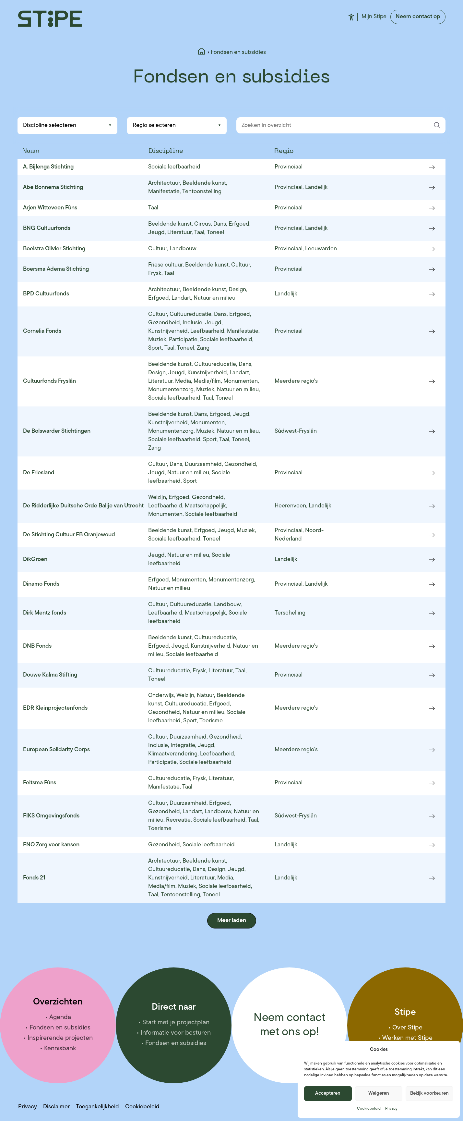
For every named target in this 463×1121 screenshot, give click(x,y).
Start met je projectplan (175, 1022)
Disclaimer (56, 1107)
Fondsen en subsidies (60, 1028)
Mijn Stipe (374, 17)
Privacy (391, 1109)
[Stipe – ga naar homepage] (50, 19)
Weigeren (378, 1093)
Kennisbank (60, 1048)
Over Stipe (407, 1028)
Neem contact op (418, 17)
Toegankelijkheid (351, 16)
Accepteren (327, 1093)
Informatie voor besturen (176, 1033)
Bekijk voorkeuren (429, 1093)
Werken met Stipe (407, 1038)
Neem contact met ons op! (289, 1025)
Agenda (60, 1017)
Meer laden (231, 920)
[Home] (201, 52)
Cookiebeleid (369, 1109)
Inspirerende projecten (60, 1038)
